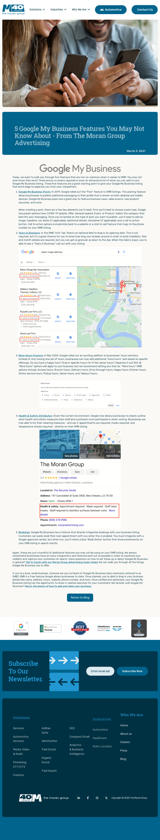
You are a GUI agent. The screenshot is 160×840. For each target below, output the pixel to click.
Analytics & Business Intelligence (76, 759)
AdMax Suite (46, 740)
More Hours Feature (31, 360)
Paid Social (49, 759)
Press (123, 756)
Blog (123, 764)
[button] (37, 9)
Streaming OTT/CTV (19, 774)
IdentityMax (49, 750)
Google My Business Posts (34, 197)
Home (124, 731)
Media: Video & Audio (21, 761)
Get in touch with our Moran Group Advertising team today (62, 567)
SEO (72, 737)
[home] (13, 10)
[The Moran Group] (43, 799)
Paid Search (49, 780)
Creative (18, 784)
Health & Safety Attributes (35, 421)
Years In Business (29, 238)
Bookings (24, 537)
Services (18, 737)
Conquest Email (79, 746)
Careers (125, 747)
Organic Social (46, 770)
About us (126, 739)
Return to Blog (80, 597)
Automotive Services (20, 748)
